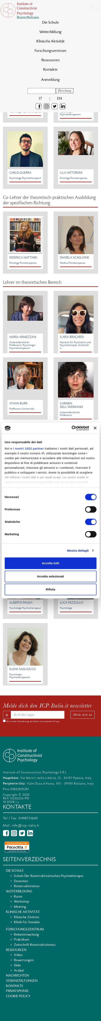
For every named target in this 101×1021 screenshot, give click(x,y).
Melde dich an (82, 714)
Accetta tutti (50, 563)
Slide (17, 965)
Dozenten (21, 881)
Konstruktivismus (27, 886)
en (59, 98)
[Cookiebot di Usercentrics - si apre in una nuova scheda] (71, 428)
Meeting (20, 907)
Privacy (56, 721)
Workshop (21, 902)
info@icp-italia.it (25, 826)
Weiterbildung (50, 32)
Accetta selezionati (50, 576)
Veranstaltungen (22, 981)
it (40, 98)
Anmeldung (50, 79)
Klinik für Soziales (27, 922)
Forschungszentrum (51, 50)
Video (18, 955)
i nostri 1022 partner (28, 448)
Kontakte (50, 69)
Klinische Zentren (26, 917)
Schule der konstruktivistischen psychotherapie (48, 876)
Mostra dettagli (78, 550)
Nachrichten (17, 976)
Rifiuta (50, 589)
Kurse (18, 897)
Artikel (19, 971)
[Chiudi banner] (95, 428)
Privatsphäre (17, 991)
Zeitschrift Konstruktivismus (34, 945)
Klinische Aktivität (50, 41)
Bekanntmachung (26, 935)
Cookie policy (18, 996)
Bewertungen (24, 960)
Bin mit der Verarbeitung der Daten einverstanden (33, 721)
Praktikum (21, 940)
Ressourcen (50, 60)
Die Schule (50, 22)
